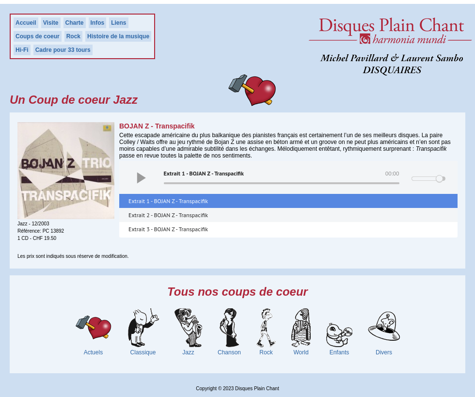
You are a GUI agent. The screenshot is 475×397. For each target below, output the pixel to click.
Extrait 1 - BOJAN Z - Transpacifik (168, 201)
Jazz (188, 352)
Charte (74, 22)
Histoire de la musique (118, 36)
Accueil (26, 22)
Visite (51, 22)
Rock (73, 36)
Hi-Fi (22, 50)
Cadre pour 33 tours (63, 50)
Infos (98, 22)
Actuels (93, 352)
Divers (384, 352)
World (300, 352)
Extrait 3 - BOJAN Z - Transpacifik (168, 229)
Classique (143, 352)
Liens (118, 22)
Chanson (229, 352)
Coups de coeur (38, 36)
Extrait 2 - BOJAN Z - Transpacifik (168, 215)
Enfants (339, 352)
